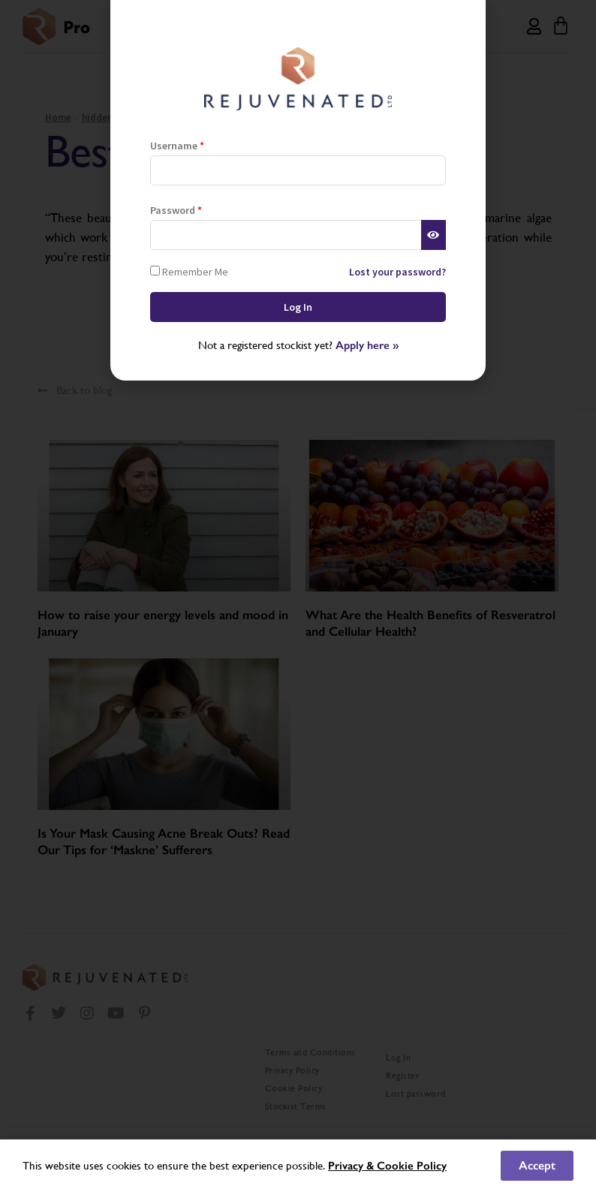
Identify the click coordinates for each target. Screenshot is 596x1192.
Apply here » (367, 345)
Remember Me (189, 271)
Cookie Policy (412, 1165)
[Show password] (433, 235)
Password (176, 210)
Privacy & (352, 1165)
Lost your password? (397, 271)
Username (177, 145)
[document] (298, 596)
